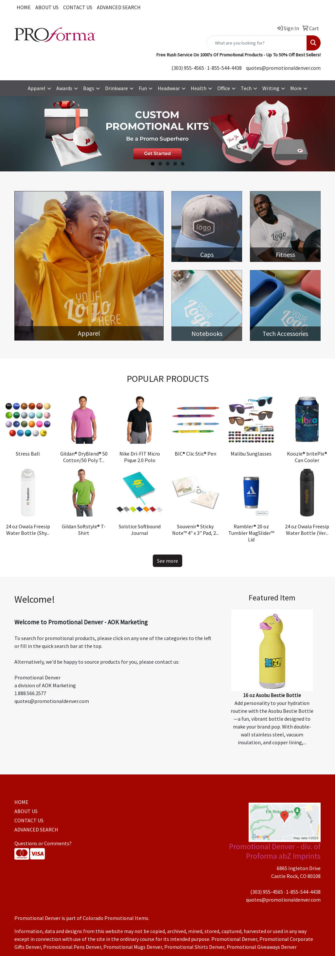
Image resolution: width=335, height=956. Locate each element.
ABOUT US (47, 7)
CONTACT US (77, 7)
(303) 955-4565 (187, 68)
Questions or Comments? (43, 843)
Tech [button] (246, 88)
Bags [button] (88, 88)
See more (167, 560)
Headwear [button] (169, 88)
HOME (24, 7)
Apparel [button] (36, 88)
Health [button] (198, 88)
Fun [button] (143, 88)
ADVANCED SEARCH (119, 7)
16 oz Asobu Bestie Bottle (272, 695)
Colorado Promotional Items (115, 918)
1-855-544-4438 (224, 68)
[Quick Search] (256, 42)
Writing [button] (270, 88)
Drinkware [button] (116, 88)
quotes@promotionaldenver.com (283, 68)
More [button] (296, 88)
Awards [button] (64, 88)
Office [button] (223, 88)
